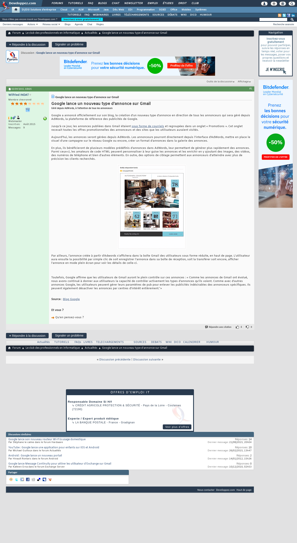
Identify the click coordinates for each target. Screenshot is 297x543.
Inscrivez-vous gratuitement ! (82, 19)
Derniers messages (13, 24)
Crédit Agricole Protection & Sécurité (107, 405)
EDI (130, 9)
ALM (81, 9)
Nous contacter (205, 489)
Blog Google (71, 299)
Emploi (152, 3)
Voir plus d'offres (177, 426)
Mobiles (186, 9)
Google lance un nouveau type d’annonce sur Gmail (68, 53)
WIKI (184, 14)
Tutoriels (75, 3)
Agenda (79, 24)
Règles (100, 24)
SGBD (162, 9)
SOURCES (158, 14)
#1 (250, 88)
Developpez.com (225, 489)
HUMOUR (206, 14)
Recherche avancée (283, 24)
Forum (16, 33)
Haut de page (244, 489)
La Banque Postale (90, 422)
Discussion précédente (115, 360)
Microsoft (93, 9)
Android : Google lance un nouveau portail (35, 455)
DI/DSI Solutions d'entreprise (39, 9)
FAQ (90, 3)
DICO (193, 14)
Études (167, 3)
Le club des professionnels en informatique (53, 33)
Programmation (146, 9)
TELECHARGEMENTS (110, 342)
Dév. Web (118, 9)
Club (195, 3)
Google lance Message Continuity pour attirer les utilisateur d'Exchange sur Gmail (59, 464)
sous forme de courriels (148, 126)
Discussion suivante (147, 360)
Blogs (102, 3)
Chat (115, 3)
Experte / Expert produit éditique (93, 418)
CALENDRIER (191, 342)
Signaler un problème (69, 44)
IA (72, 9)
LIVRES (116, 14)
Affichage (243, 81)
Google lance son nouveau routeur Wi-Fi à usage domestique (47, 439)
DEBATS (156, 342)
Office (173, 9)
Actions (31, 24)
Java (105, 9)
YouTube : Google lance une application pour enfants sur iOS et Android (53, 447)
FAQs (77, 342)
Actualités (91, 33)
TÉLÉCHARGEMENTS (136, 14)
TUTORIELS (74, 14)
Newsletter (133, 3)
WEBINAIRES (101, 14)
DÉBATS (172, 14)
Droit (182, 3)
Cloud (63, 9)
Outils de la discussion (220, 81)
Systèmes (201, 9)
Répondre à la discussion (27, 44)
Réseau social (50, 24)
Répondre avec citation (218, 327)
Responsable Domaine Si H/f (90, 401)
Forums (57, 3)
